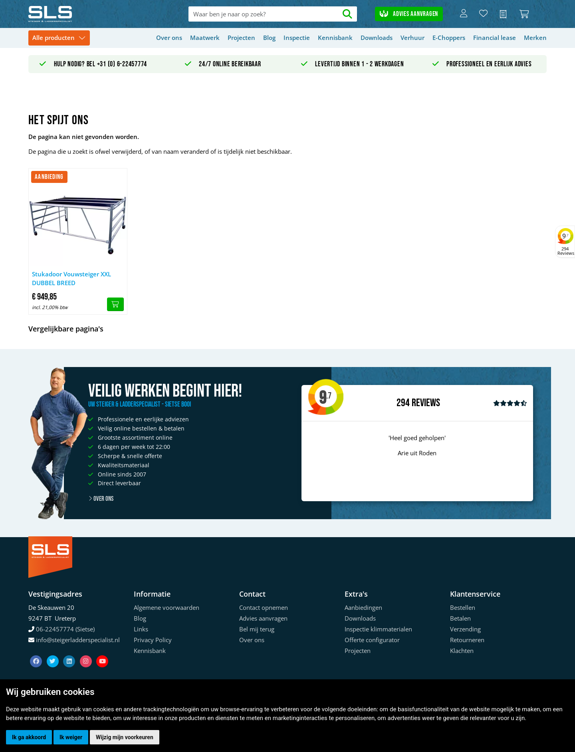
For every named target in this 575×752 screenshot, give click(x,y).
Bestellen (462, 607)
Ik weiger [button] (70, 737)
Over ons (169, 38)
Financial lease (494, 38)
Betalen (460, 618)
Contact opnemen (263, 607)
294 (403, 403)
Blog (269, 38)
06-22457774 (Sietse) (65, 629)
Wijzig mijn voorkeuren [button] (124, 737)
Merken (535, 38)
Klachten (462, 651)
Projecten (241, 38)
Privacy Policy (153, 640)
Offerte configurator (372, 640)
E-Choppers (448, 38)
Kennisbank (335, 38)
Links (141, 629)
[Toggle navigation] (59, 38)
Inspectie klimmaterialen (378, 629)
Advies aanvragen (409, 14)
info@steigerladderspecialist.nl (78, 640)
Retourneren (467, 640)
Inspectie (297, 38)
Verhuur (412, 38)
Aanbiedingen (363, 607)
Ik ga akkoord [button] (29, 737)
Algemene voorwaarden (166, 607)
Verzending (465, 629)
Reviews (426, 403)
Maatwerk (205, 38)
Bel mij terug (256, 629)
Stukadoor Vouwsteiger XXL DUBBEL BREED (71, 278)
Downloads (377, 38)
